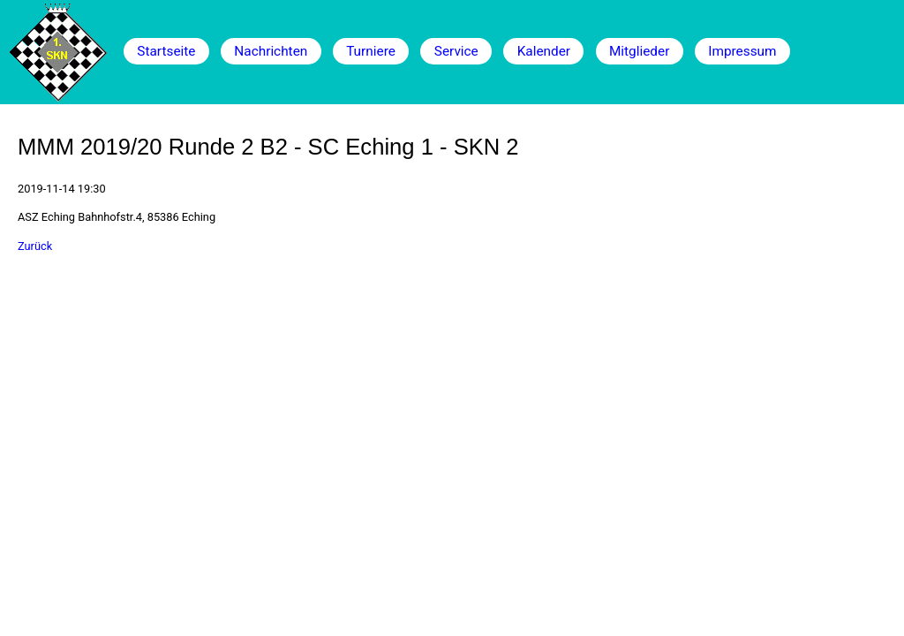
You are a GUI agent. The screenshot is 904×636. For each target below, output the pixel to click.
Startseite (166, 51)
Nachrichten (270, 51)
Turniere (371, 51)
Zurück (35, 246)
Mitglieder (639, 51)
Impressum (742, 51)
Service (456, 51)
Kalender (543, 51)
